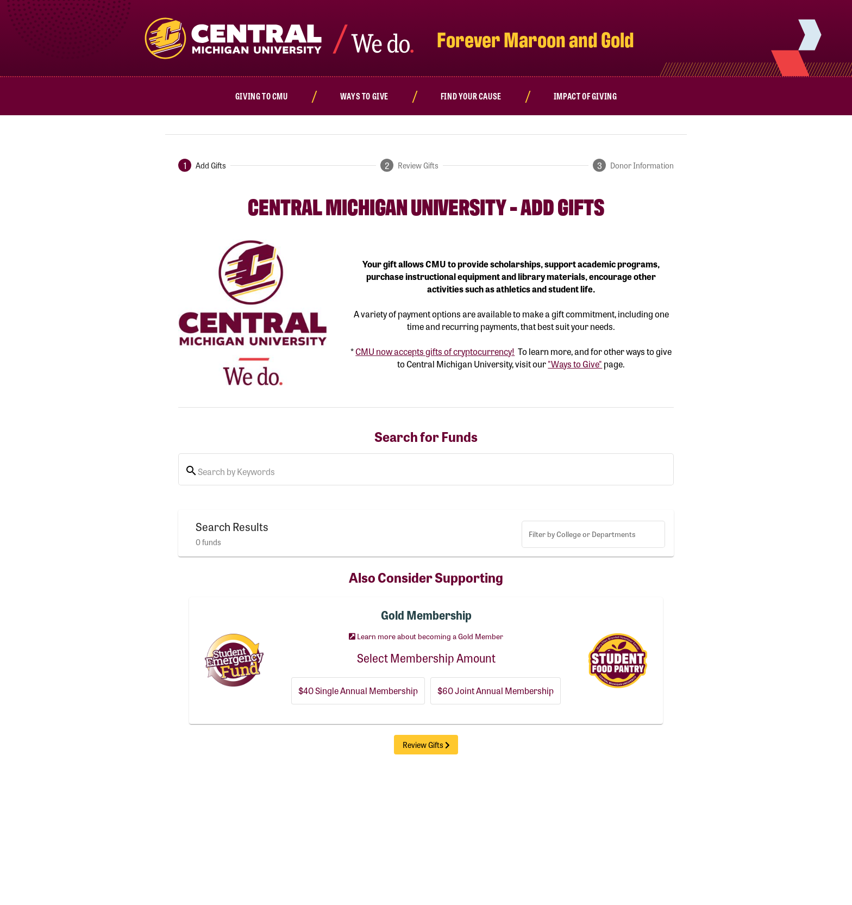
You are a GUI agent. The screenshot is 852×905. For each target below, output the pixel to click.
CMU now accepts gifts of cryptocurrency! (435, 351)
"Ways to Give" (575, 364)
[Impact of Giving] (585, 96)
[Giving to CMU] (261, 96)
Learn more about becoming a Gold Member (426, 636)
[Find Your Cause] (471, 96)
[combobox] (593, 536)
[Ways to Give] (364, 96)
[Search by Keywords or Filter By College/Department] (432, 472)
